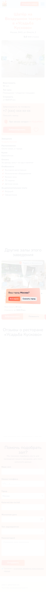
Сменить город (29, 299)
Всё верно (14, 299)
